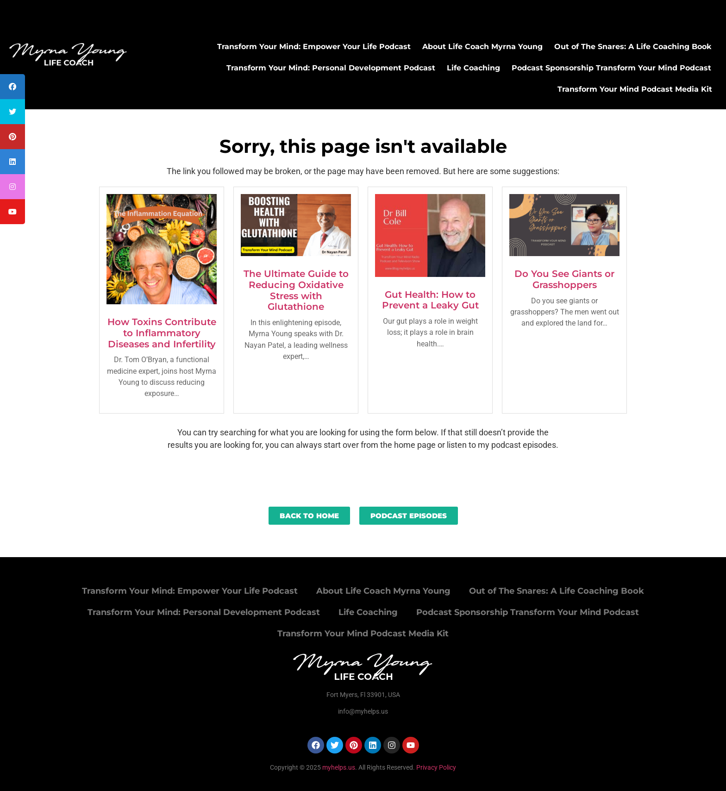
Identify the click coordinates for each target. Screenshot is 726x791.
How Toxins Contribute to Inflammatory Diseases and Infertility (161, 333)
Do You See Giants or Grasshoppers (564, 279)
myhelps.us (338, 767)
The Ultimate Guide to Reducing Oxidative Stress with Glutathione (296, 290)
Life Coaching (473, 67)
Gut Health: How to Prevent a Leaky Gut (430, 300)
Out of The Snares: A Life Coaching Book (632, 46)
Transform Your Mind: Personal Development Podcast (330, 67)
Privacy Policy (436, 767)
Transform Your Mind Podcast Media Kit (634, 89)
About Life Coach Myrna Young (482, 46)
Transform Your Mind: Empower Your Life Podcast (314, 46)
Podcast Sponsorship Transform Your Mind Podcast (611, 67)
